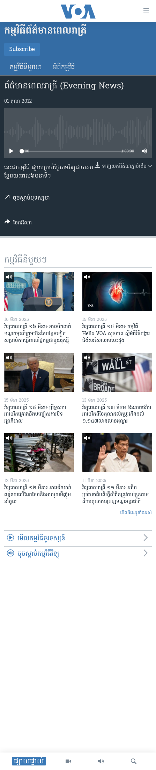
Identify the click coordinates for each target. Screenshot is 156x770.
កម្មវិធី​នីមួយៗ (26, 67)
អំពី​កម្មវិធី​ (64, 67)
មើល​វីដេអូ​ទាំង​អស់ (136, 513)
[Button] (18, 224)
